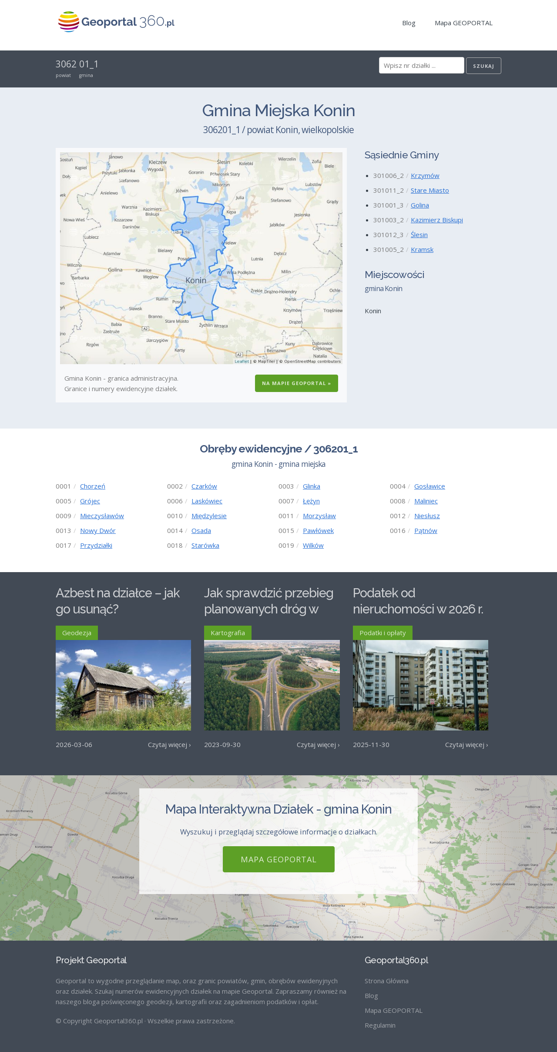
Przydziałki (96, 545)
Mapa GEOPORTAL (464, 22)
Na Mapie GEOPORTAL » (296, 383)
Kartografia (228, 632)
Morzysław (319, 515)
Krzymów (425, 175)
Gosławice (429, 486)
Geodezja (76, 632)
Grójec (90, 500)
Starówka (205, 545)
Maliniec (426, 500)
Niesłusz (427, 515)
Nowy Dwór (98, 530)
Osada (201, 530)
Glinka (311, 486)
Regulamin (380, 1025)
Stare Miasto (430, 190)
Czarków (204, 486)
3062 (66, 64)
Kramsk (422, 249)
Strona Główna (387, 980)
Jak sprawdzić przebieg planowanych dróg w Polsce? (268, 609)
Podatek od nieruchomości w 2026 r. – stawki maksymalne (418, 609)
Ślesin (419, 234)
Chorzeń (92, 486)
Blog (409, 22)
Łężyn (311, 500)
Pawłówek (318, 530)
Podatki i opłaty (382, 632)
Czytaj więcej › (169, 744)
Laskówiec (206, 500)
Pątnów (425, 530)
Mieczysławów (102, 515)
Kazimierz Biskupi (437, 219)
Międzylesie (209, 515)
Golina (420, 205)
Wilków (313, 545)
